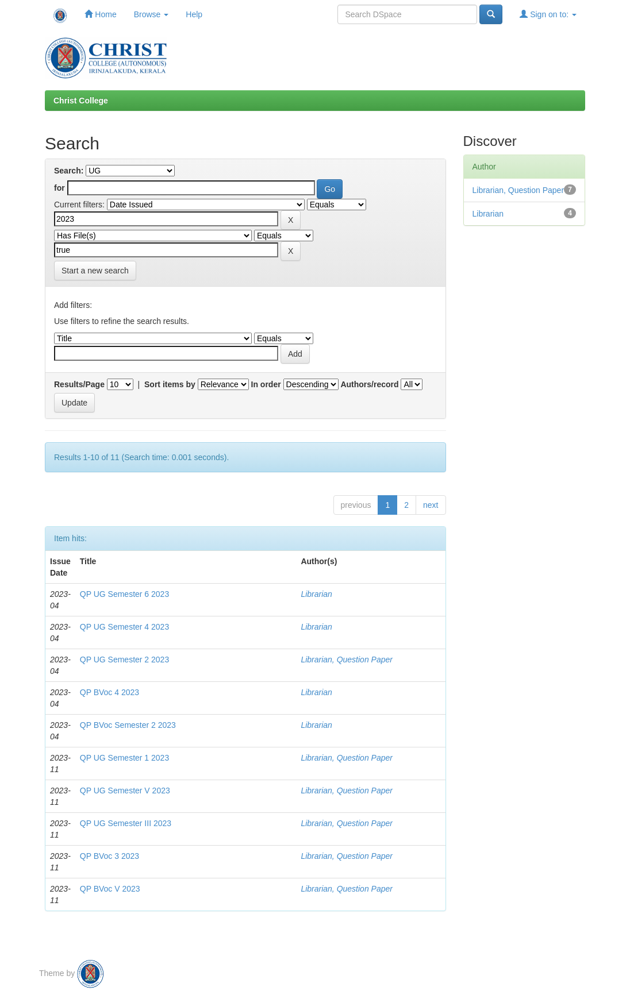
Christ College (80, 100)
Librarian (316, 594)
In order (266, 384)
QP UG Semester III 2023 (125, 823)
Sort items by (169, 384)
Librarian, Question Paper (347, 659)
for (59, 187)
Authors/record (369, 384)
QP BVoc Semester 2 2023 (128, 725)
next (430, 505)
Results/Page (79, 384)
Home (100, 14)
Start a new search (95, 270)
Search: (68, 170)
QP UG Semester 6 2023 (124, 594)
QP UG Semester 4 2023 (124, 626)
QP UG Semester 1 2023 (124, 757)
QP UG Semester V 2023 (125, 790)
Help (194, 14)
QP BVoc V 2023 (110, 888)
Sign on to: (548, 14)
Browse (151, 14)
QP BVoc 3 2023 (109, 856)
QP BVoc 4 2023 (109, 692)
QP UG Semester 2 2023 (124, 659)
